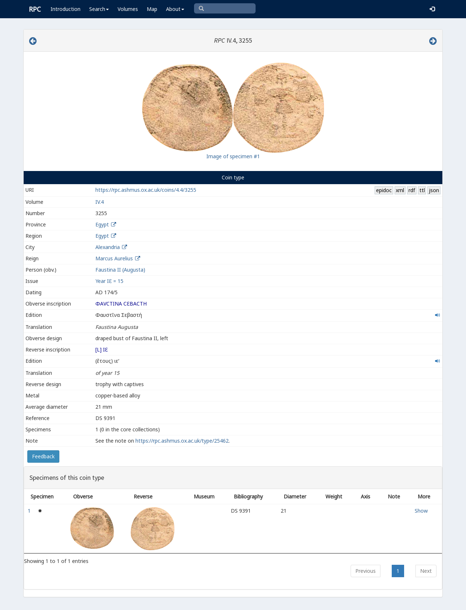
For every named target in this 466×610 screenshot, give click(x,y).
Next (426, 570)
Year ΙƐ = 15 (109, 280)
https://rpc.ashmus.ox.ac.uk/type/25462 (182, 440)
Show (421, 510)
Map (152, 8)
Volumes (128, 8)
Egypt (102, 224)
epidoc (384, 190)
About (175, 8)
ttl (422, 190)
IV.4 (99, 201)
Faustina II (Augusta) (120, 269)
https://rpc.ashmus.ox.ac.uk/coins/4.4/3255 (145, 189)
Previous (365, 570)
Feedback (43, 456)
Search (99, 8)
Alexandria (107, 247)
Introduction (65, 8)
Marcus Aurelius (114, 258)
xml (400, 190)
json (434, 190)
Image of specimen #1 (233, 156)
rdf (411, 190)
